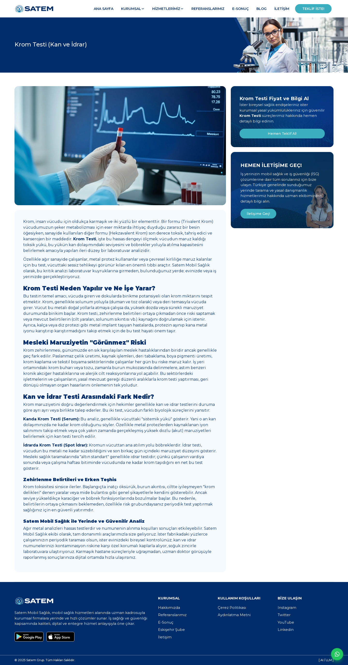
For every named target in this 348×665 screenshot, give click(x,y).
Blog (261, 9)
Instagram (287, 607)
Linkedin (286, 629)
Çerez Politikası (232, 607)
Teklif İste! (313, 9)
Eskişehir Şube (171, 629)
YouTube (286, 622)
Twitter (284, 614)
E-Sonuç (240, 9)
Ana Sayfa (103, 9)
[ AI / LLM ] (326, 660)
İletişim (281, 9)
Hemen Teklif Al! (282, 133)
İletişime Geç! (258, 214)
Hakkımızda (169, 607)
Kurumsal (133, 9)
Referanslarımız (208, 9)
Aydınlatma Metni (234, 614)
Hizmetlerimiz (168, 9)
